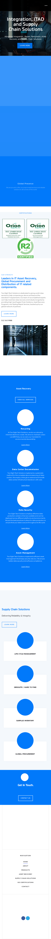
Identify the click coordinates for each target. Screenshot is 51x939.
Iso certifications (25, 882)
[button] (46, 5)
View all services (25, 399)
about (25, 866)
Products (25, 870)
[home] (13, 5)
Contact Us (25, 798)
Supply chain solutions (25, 878)
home (25, 862)
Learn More (24, 45)
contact (25, 886)
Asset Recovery (25, 874)
